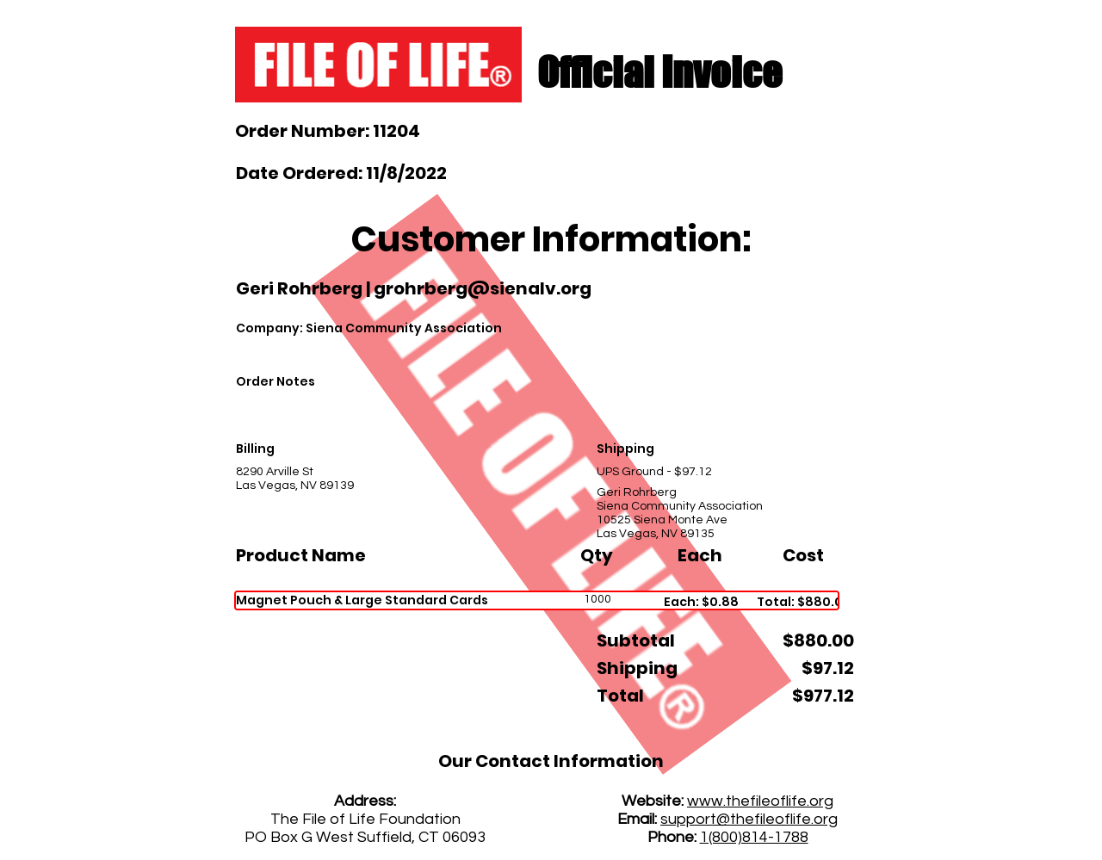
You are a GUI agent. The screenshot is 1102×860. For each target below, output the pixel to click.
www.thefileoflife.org (760, 801)
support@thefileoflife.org (749, 819)
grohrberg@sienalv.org (482, 288)
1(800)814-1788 (754, 837)
